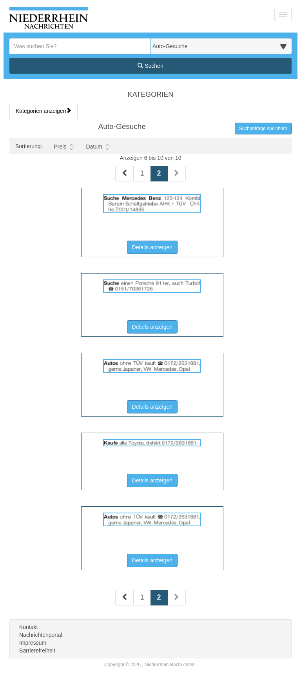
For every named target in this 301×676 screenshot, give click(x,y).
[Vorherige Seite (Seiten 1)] (124, 173)
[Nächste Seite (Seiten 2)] (176, 597)
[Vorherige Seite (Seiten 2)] (124, 597)
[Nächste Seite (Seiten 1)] (176, 173)
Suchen (150, 66)
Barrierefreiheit (37, 650)
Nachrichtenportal (40, 635)
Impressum (32, 643)
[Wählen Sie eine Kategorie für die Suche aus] (221, 46)
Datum (97, 146)
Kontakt (28, 627)
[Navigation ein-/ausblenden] (283, 14)
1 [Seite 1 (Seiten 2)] (142, 597)
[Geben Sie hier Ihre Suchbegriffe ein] (79, 46)
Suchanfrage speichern (263, 128)
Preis (64, 146)
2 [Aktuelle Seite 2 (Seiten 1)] (159, 172)
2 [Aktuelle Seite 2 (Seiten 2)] (159, 596)
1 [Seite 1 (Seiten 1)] (142, 173)
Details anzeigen (155, 246)
